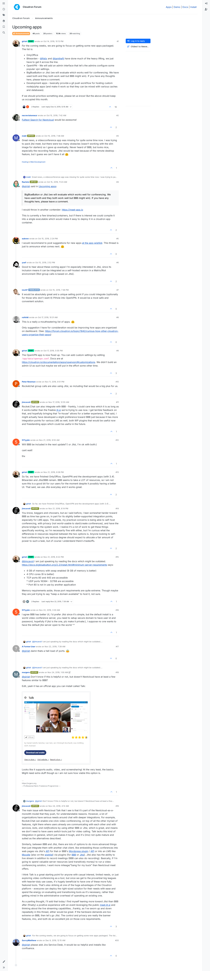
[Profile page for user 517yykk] (16, 442)
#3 (117, 136)
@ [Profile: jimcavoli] (28, 561)
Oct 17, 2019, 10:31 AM (48, 317)
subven (25, 238)
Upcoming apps (47, 186)
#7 (118, 290)
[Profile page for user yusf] (16, 264)
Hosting (25, 162)
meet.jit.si (105, 904)
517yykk (26, 440)
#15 (117, 557)
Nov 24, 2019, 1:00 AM (58, 672)
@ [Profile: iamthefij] (58, 58)
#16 (117, 610)
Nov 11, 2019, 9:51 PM (54, 382)
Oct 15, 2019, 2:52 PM (45, 262)
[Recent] (3, 9)
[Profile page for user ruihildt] (16, 319)
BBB (74, 854)
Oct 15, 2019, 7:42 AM (56, 115)
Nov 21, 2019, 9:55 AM (49, 440)
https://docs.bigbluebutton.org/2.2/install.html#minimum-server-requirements (64, 564)
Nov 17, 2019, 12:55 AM (58, 402)
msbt (24, 136)
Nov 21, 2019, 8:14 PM (58, 508)
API (47, 851)
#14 (117, 508)
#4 (117, 182)
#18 (117, 672)
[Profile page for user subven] (16, 240)
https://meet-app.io (72, 209)
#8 (117, 317)
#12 (117, 440)
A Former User (28, 646)
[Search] (3, 32)
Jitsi (82, 854)
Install (193, 7)
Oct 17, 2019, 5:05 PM (53, 350)
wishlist (49, 854)
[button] (3, 961)
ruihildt (25, 317)
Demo (177, 7)
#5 (117, 238)
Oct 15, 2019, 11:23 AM (57, 182)
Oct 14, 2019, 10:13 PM (53, 41)
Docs (185, 7)
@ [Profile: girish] (26, 186)
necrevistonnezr (29, 115)
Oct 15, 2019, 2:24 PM (48, 238)
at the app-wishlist (92, 242)
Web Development (37, 162)
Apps (169, 7)
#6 (117, 262)
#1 (118, 41)
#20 (117, 940)
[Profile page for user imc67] (16, 291)
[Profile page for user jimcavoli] (16, 404)
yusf (24, 262)
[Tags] (3, 15)
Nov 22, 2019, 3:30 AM (49, 610)
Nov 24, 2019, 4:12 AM (58, 806)
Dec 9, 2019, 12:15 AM (55, 940)
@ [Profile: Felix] (43, 58)
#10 (117, 382)
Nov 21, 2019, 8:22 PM (53, 557)
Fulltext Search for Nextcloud (38, 119)
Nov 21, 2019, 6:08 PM (53, 472)
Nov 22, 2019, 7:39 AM (55, 646)
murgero (26, 672)
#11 (117, 402)
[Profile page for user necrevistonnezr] (16, 117)
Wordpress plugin (78, 851)
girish (24, 41)
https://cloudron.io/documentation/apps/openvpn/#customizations (58, 362)
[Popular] (3, 21)
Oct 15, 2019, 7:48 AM (54, 136)
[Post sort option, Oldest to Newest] (138, 46)
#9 (117, 350)
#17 (117, 646)
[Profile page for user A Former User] (16, 648)
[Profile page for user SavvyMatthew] (16, 942)
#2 (117, 115)
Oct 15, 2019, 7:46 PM (59, 290)
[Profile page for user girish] (16, 43)
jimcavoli (26, 402)
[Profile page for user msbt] (16, 137)
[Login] (206, 3)
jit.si (58, 410)
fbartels (25, 182)
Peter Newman (29, 382)
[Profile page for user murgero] (16, 674)
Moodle (26, 854)
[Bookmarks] (3, 27)
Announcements (21, 33)
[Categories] (3, 3)
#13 (117, 472)
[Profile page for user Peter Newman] (16, 383)
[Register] (206, 9)
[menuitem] (206, 3)
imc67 (25, 290)
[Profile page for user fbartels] (16, 183)
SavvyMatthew (29, 940)
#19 (117, 806)
